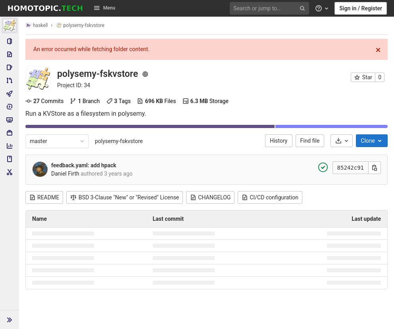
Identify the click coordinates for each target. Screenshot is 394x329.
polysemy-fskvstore (119, 141)
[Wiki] (9, 159)
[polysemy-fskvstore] (9, 25)
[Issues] (9, 67)
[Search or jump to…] (270, 8)
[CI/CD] (9, 93)
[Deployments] (9, 106)
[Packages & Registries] (9, 132)
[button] (9, 319)
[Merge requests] (9, 80)
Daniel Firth (65, 173)
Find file (310, 141)
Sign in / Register (360, 8)
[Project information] (9, 41)
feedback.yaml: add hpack (83, 165)
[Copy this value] (374, 167)
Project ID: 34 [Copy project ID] (73, 85)
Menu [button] (104, 8)
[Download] (342, 140)
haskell (36, 25)
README (44, 197)
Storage (206, 101)
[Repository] (9, 54)
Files (156, 101)
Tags (118, 101)
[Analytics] (9, 146)
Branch (85, 101)
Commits (44, 101)
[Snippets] (9, 172)
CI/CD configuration (270, 197)
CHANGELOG (210, 197)
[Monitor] (9, 119)
